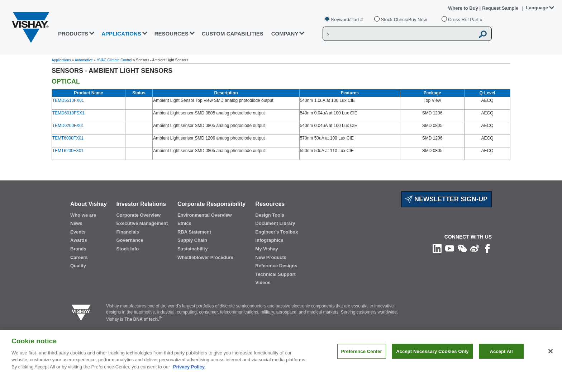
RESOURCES (171, 33)
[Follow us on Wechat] (462, 248)
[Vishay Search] (399, 34)
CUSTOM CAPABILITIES (232, 33)
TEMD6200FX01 (68, 125)
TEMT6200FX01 (68, 150)
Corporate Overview (138, 215)
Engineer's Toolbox (276, 232)
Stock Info (127, 248)
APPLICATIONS (121, 33)
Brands (78, 248)
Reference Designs (276, 265)
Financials (127, 232)
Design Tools (269, 215)
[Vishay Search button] (483, 34)
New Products (270, 257)
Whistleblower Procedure (205, 257)
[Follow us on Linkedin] (437, 248)
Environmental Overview (204, 215)
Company (285, 33)
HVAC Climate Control (114, 60)
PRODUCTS (73, 33)
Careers (78, 257)
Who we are (83, 215)
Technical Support (275, 274)
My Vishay (266, 248)
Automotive (84, 60)
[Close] (550, 355)
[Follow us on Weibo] (474, 248)
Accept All (501, 354)
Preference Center (361, 354)
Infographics (269, 240)
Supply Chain (192, 240)
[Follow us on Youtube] (449, 248)
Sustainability (192, 248)
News (76, 223)
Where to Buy (463, 8)
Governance (129, 240)
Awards (78, 240)
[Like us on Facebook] (487, 248)
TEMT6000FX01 (68, 138)
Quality (78, 265)
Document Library (275, 223)
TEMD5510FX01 (68, 100)
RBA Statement (194, 232)
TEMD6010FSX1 (68, 113)
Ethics (184, 223)
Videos (262, 282)
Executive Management (142, 223)
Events (78, 232)
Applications (61, 60)
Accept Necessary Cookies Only (432, 354)
